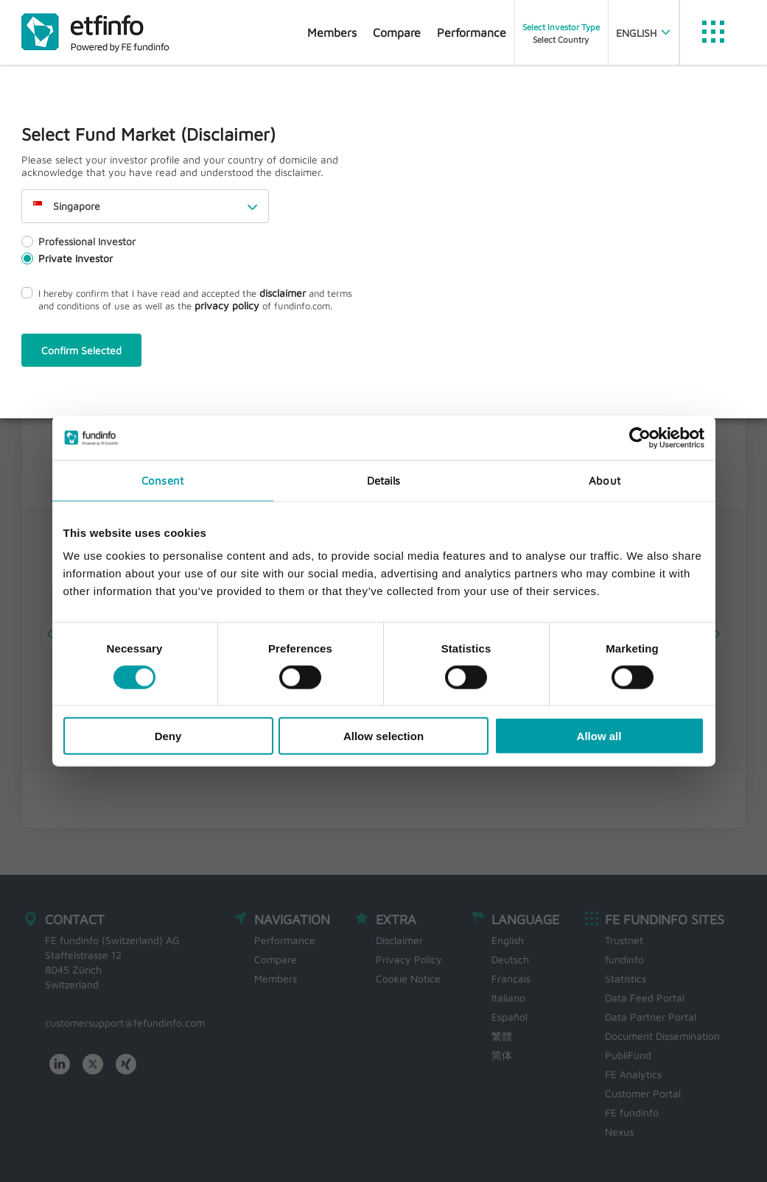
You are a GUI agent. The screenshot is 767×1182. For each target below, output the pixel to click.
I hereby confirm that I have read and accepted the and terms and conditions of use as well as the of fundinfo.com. (186, 299)
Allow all (599, 736)
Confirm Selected (81, 350)
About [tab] (604, 480)
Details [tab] (384, 480)
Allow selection (383, 736)
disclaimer (282, 292)
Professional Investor (78, 241)
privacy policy (227, 305)
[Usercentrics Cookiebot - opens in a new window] (639, 437)
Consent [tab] (162, 480)
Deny (168, 736)
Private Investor (67, 258)
